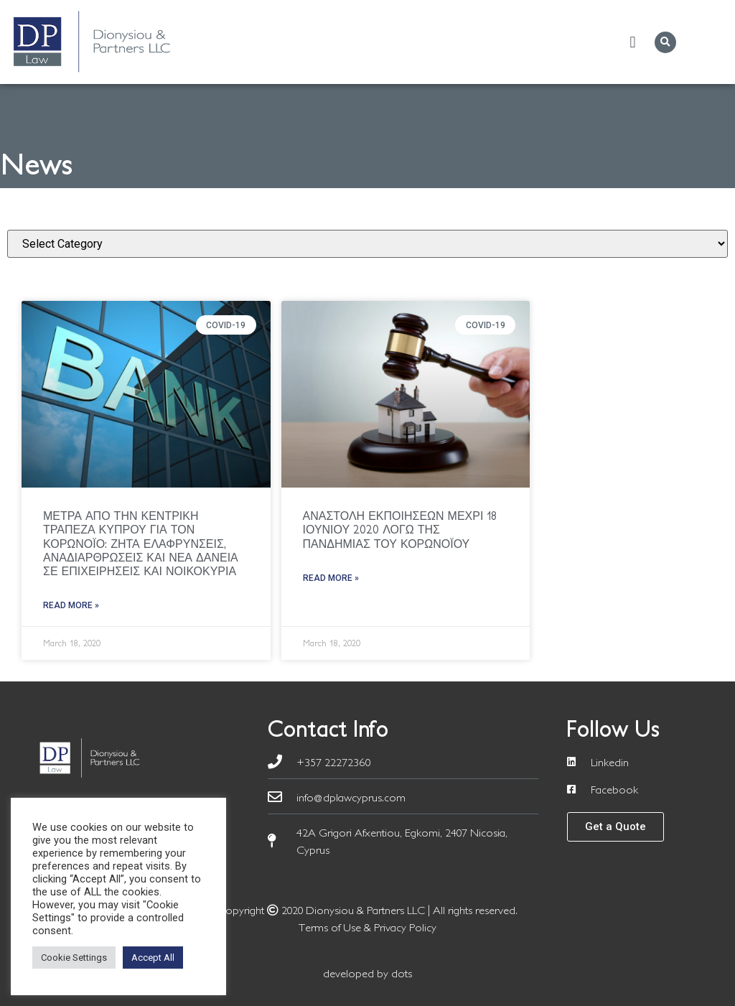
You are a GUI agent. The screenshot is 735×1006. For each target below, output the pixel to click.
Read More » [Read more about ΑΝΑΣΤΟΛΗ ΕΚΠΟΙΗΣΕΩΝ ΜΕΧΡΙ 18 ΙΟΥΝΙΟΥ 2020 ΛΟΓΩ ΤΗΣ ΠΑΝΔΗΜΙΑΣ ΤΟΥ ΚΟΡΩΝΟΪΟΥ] (331, 578)
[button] (633, 42)
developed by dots (367, 973)
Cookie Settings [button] (74, 957)
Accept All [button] (152, 957)
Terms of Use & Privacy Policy (367, 927)
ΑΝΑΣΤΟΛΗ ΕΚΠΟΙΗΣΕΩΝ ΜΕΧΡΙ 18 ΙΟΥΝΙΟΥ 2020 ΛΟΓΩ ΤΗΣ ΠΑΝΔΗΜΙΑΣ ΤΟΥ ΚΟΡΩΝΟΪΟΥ (400, 529)
